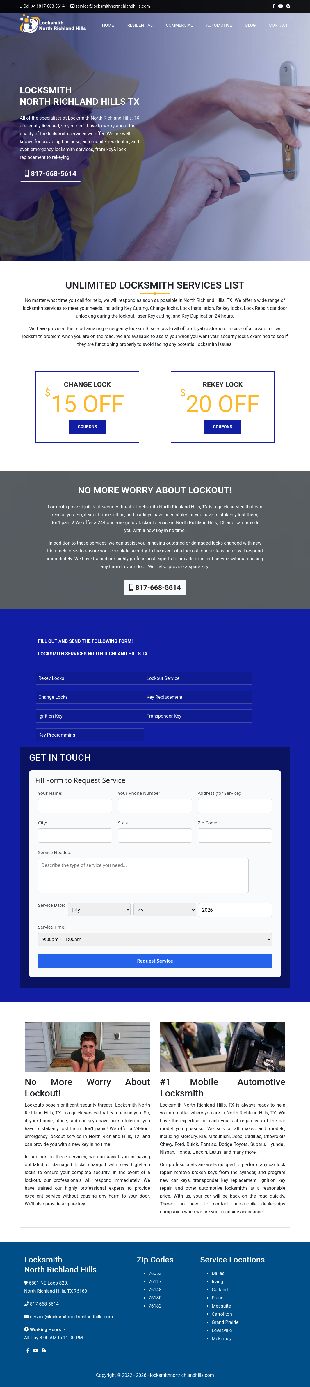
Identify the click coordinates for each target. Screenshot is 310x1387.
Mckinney (221, 1338)
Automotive (219, 25)
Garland (220, 1289)
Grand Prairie (225, 1322)
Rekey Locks (51, 678)
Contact (278, 25)
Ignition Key (50, 716)
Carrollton (222, 1314)
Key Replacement (164, 697)
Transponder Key (164, 716)
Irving (217, 1281)
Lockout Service (163, 678)
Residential (140, 25)
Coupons (87, 426)
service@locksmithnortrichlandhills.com (108, 6)
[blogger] (287, 6)
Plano (218, 1298)
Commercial (179, 25)
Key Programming (56, 735)
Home (108, 25)
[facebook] (272, 6)
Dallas (218, 1273)
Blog (250, 25)
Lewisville (222, 1330)
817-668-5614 (50, 174)
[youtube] (279, 6)
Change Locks (53, 697)
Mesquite (221, 1306)
